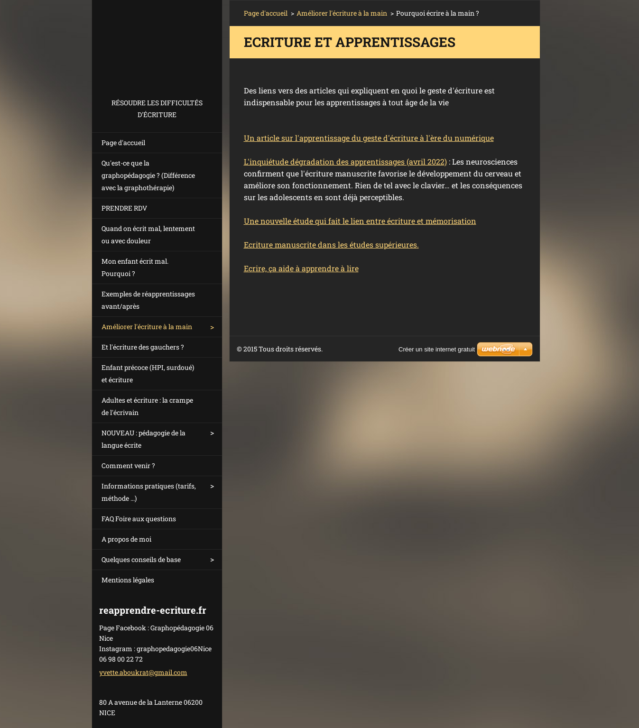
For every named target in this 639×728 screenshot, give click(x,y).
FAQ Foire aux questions (139, 518)
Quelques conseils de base (141, 559)
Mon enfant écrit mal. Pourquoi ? (135, 267)
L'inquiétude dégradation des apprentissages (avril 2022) (345, 161)
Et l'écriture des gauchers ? (143, 346)
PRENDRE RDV (124, 207)
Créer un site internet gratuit (436, 349)
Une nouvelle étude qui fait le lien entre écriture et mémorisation (360, 221)
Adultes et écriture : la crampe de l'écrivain (147, 406)
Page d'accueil (123, 142)
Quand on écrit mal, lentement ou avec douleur (148, 234)
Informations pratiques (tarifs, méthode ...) (149, 492)
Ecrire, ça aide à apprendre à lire (301, 268)
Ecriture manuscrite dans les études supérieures (330, 244)
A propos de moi (126, 539)
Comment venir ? (128, 465)
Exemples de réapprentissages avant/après (148, 300)
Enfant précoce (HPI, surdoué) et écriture (148, 373)
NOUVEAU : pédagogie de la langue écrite (143, 439)
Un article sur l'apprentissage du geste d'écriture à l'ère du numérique (369, 138)
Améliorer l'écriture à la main (147, 326)
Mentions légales (128, 579)
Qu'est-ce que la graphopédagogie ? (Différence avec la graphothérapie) (148, 175)
